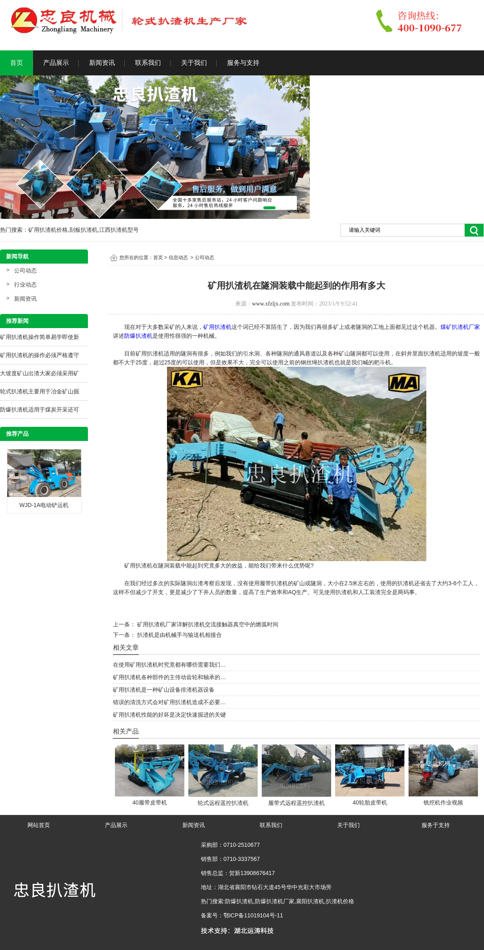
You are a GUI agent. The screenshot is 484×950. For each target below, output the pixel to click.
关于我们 (194, 62)
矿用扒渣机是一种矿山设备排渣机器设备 (164, 689)
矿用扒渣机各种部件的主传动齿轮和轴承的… (169, 677)
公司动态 (25, 270)
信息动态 (178, 257)
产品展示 (56, 62)
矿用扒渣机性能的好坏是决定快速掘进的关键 (169, 714)
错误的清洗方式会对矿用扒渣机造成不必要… (169, 702)
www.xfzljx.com (271, 304)
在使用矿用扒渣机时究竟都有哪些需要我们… (169, 664)
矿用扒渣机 (217, 327)
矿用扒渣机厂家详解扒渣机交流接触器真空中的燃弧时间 (207, 624)
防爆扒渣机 (138, 336)
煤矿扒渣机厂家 (460, 327)
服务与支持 (243, 62)
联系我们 (148, 62)
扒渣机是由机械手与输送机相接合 (179, 635)
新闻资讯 (102, 62)
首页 (16, 62)
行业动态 (25, 284)
